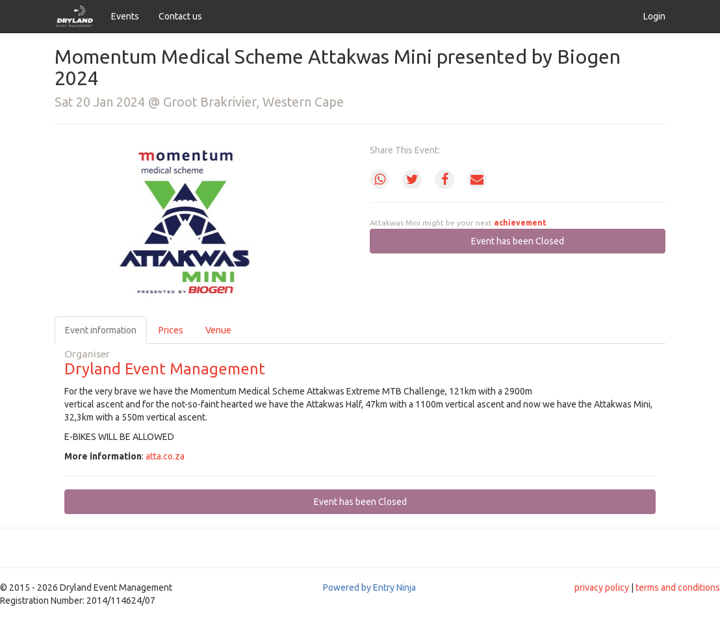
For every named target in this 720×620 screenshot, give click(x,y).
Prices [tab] (171, 330)
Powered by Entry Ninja (369, 587)
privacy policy (601, 587)
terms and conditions (678, 587)
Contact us (180, 16)
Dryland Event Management (164, 369)
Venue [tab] (218, 330)
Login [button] (654, 16)
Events (125, 16)
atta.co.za (165, 456)
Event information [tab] (100, 330)
